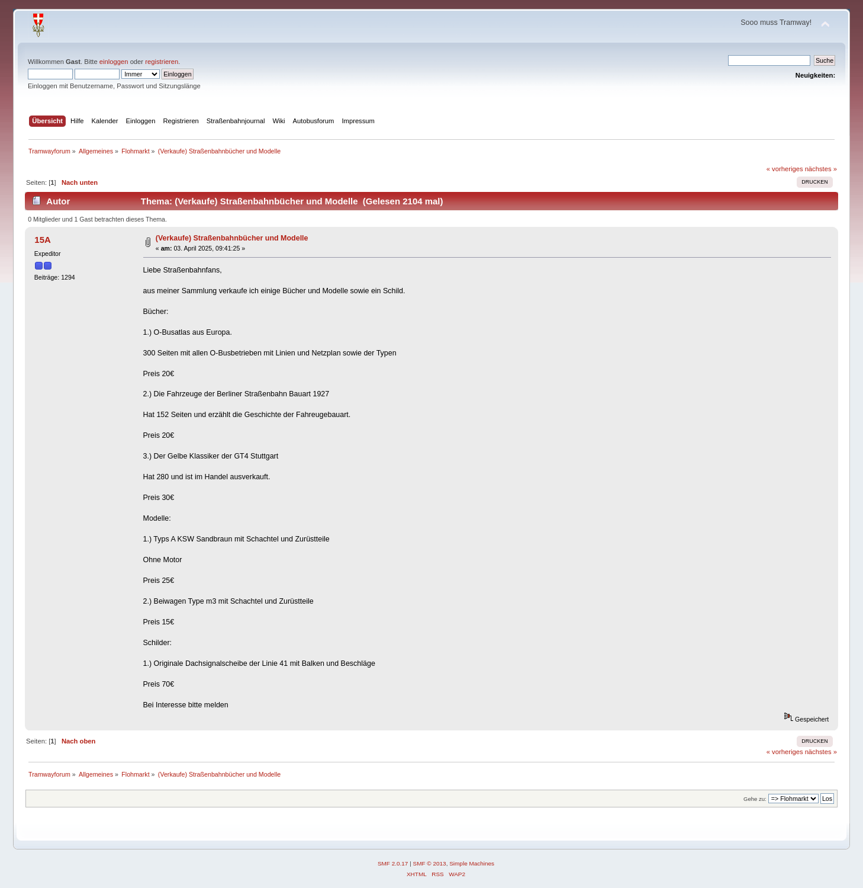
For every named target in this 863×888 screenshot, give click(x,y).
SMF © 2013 (429, 863)
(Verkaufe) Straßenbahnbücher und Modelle (232, 238)
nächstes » (821, 168)
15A (42, 240)
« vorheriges (785, 168)
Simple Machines (471, 863)
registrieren (161, 61)
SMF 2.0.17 (393, 863)
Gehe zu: (755, 799)
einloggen (113, 61)
